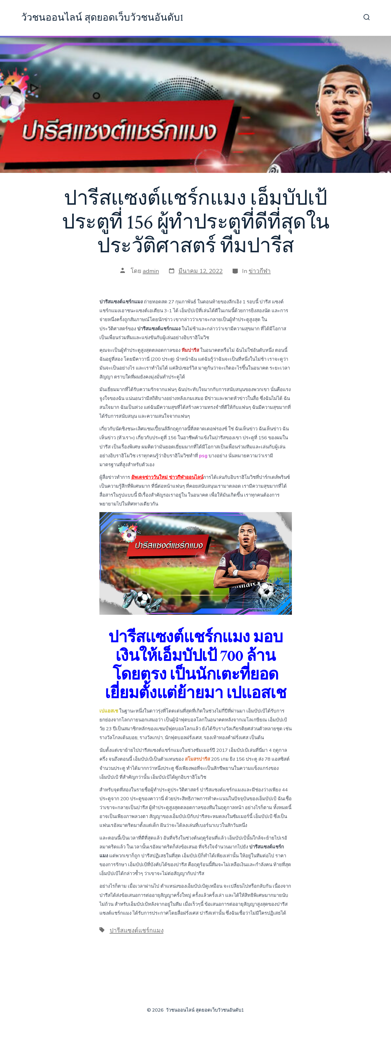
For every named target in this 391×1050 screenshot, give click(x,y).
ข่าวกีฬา (260, 271)
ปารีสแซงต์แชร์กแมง (137, 930)
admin (151, 271)
